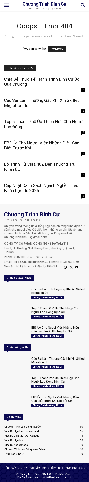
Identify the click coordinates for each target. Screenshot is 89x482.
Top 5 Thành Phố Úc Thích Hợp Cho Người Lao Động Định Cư (55, 310)
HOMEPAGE (57, 49)
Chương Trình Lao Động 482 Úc (47, 297)
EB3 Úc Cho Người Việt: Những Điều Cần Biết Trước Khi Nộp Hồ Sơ (55, 329)
